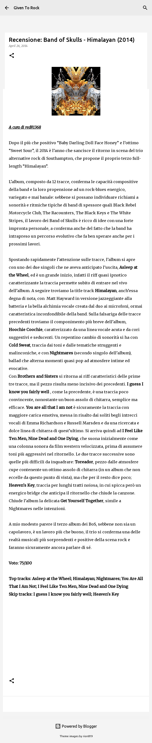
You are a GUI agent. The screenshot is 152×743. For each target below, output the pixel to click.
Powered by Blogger (76, 726)
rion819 (88, 736)
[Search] (145, 8)
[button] (12, 56)
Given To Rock (26, 8)
